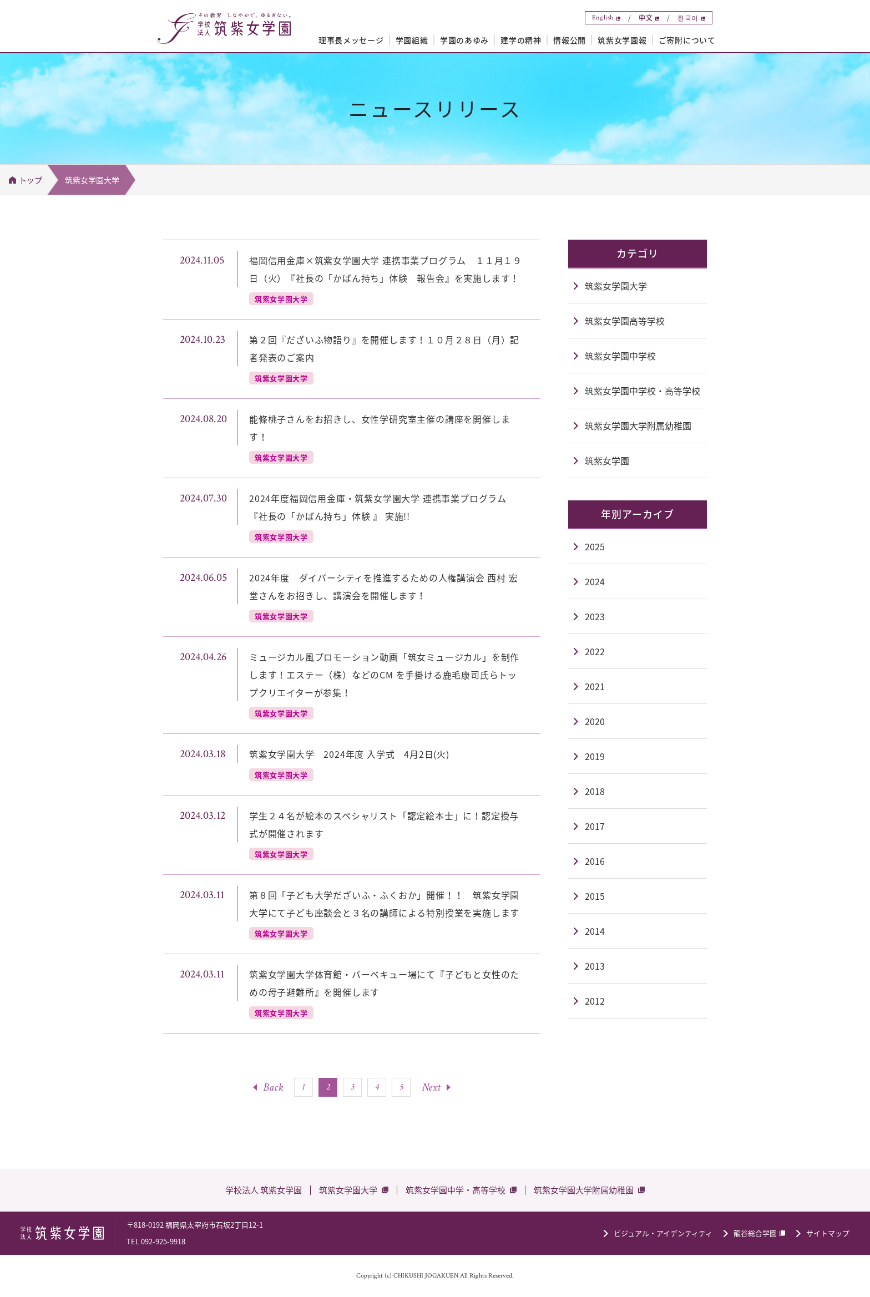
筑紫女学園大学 (348, 1190)
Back (273, 1087)
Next (431, 1087)
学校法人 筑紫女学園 (263, 1190)
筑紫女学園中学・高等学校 (455, 1190)
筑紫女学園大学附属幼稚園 (584, 1190)
